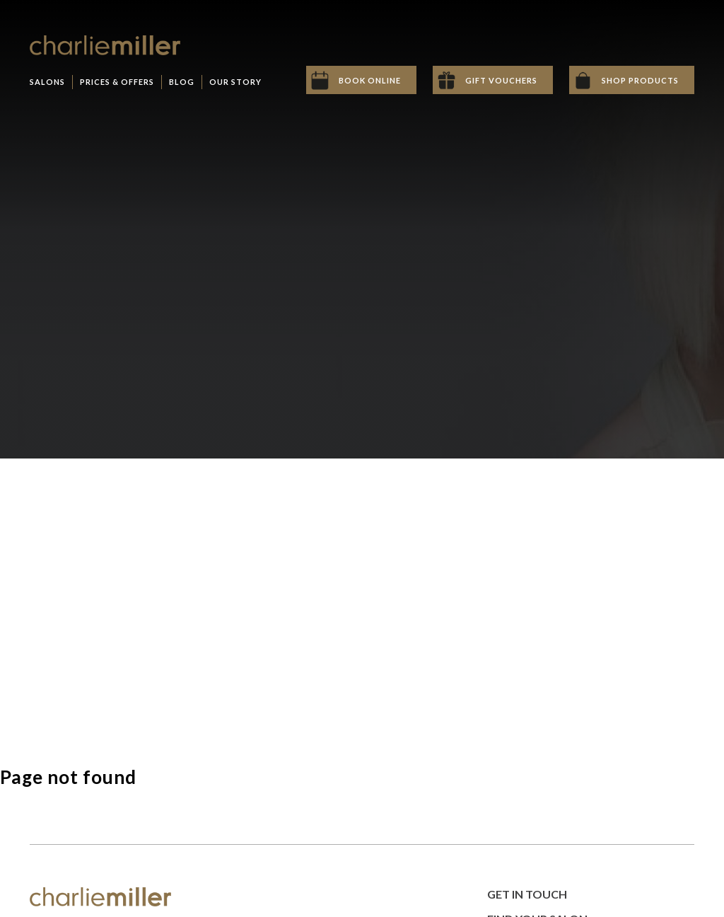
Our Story (235, 81)
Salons (47, 81)
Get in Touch (527, 894)
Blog (181, 81)
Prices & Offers (117, 81)
